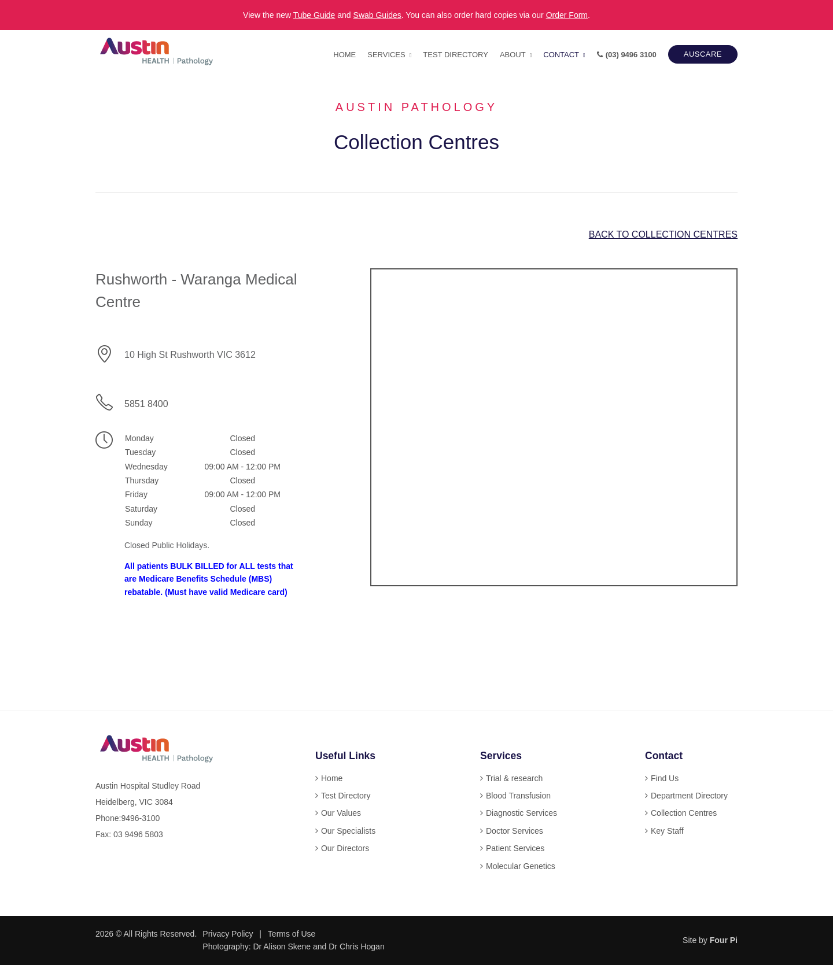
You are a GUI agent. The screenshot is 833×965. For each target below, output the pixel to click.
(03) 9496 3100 (627, 54)
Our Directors (345, 848)
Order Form (567, 15)
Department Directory (689, 795)
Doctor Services (514, 830)
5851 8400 (146, 404)
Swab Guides (377, 15)
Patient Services (515, 848)
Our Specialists (348, 830)
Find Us (665, 778)
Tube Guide (314, 15)
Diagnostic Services (521, 813)
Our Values (341, 813)
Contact (561, 54)
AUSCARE (703, 54)
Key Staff (667, 830)
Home (344, 54)
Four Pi (724, 940)
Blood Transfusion (518, 795)
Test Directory (455, 54)
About (513, 54)
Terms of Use (291, 933)
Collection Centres (684, 813)
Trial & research (514, 778)
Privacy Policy (227, 933)
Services (386, 54)
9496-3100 (140, 818)
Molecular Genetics (520, 866)
